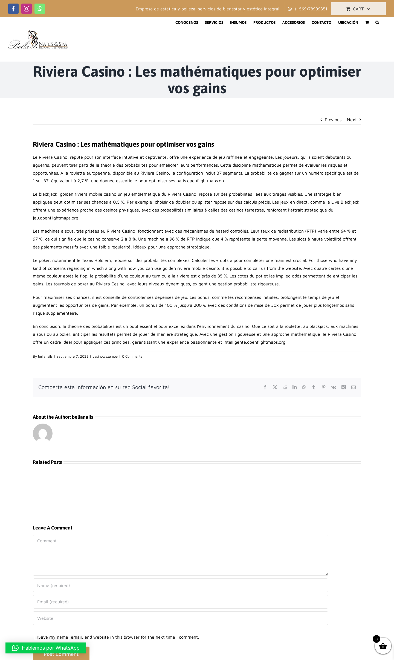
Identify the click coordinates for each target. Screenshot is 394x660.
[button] (377, 22)
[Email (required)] (180, 602)
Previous (333, 119)
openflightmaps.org (206, 180)
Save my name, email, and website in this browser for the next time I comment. (118, 637)
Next (352, 119)
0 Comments (132, 356)
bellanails (45, 356)
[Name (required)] (180, 585)
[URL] (180, 618)
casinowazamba (105, 356)
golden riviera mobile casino (88, 194)
